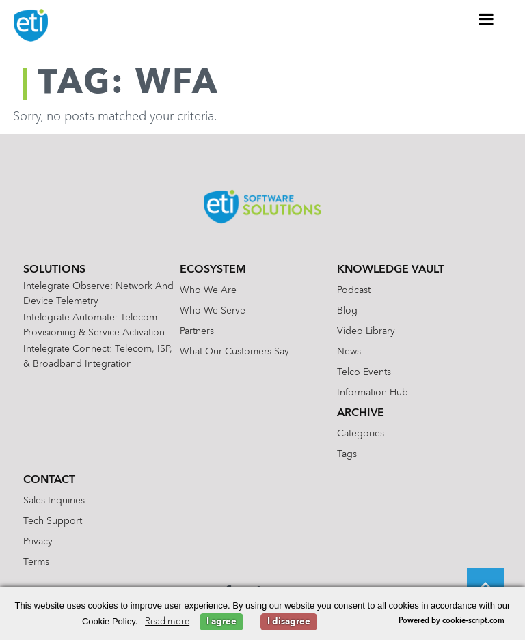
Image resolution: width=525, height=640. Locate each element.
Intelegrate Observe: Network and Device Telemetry (98, 293)
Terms (36, 562)
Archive (360, 413)
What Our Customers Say (234, 352)
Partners (197, 331)
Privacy (38, 541)
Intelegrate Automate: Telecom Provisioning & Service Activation (94, 325)
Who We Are (208, 290)
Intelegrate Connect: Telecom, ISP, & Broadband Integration (97, 356)
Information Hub (372, 393)
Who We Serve (212, 311)
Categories (360, 434)
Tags (347, 454)
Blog (347, 311)
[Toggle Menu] (487, 19)
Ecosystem (213, 269)
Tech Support (52, 521)
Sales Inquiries (54, 500)
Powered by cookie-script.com (451, 621)
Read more (167, 621)
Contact (49, 480)
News (349, 352)
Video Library (366, 331)
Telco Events (364, 372)
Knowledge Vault (390, 269)
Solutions (54, 269)
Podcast (354, 290)
